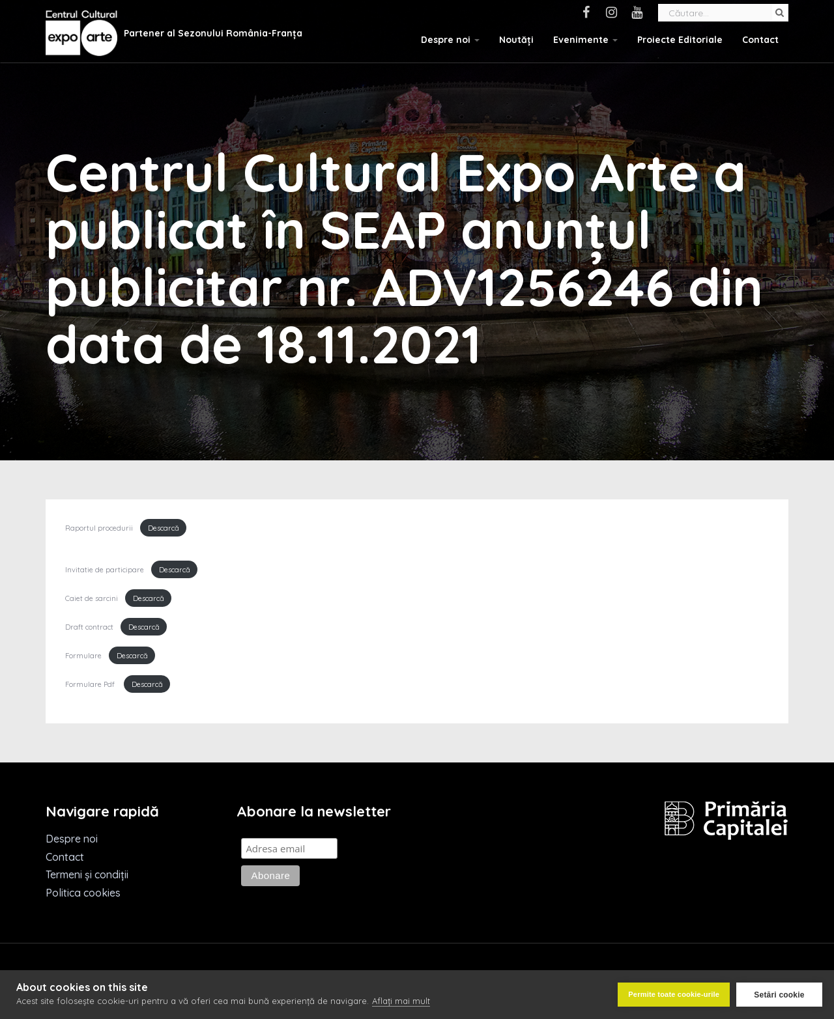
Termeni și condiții (87, 874)
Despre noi (450, 40)
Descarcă (163, 528)
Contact (760, 40)
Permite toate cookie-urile (673, 994)
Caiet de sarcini (91, 598)
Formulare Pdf (90, 684)
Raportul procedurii (99, 528)
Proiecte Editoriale (680, 40)
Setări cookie (779, 994)
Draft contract (89, 627)
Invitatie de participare (104, 569)
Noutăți (516, 40)
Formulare (83, 655)
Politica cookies (83, 892)
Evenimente (585, 40)
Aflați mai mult (401, 1001)
